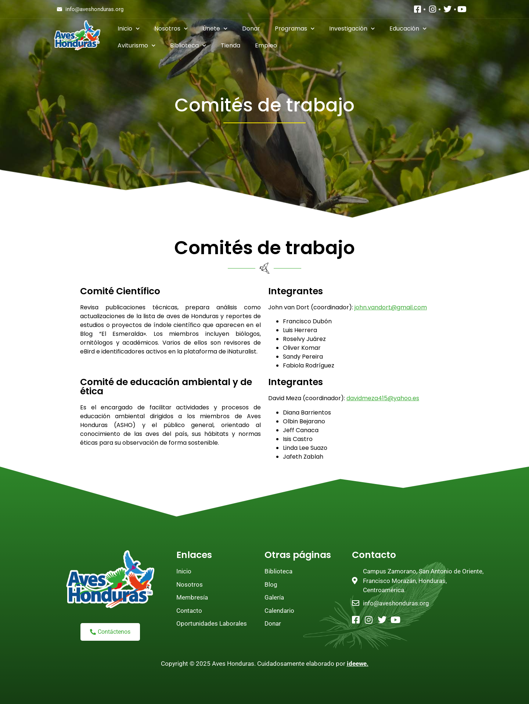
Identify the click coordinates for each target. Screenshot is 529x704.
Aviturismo (136, 45)
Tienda (230, 45)
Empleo (266, 45)
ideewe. (357, 663)
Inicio (129, 28)
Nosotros (171, 28)
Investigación (352, 28)
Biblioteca (188, 45)
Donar (251, 28)
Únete (214, 28)
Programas (294, 28)
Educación (408, 28)
